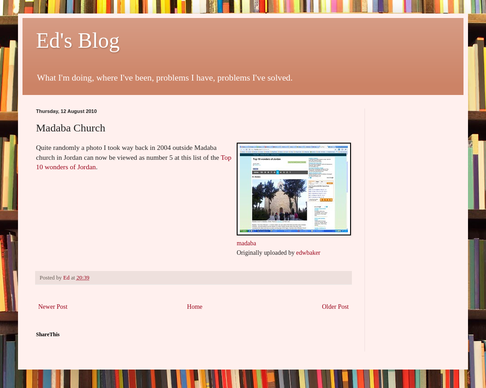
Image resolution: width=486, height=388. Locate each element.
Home (194, 306)
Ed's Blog (78, 40)
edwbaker (308, 252)
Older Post (335, 306)
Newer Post (53, 306)
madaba (246, 243)
